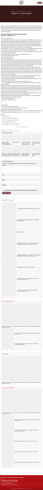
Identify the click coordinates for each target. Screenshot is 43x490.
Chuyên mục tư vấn (15, 11)
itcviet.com (30, 488)
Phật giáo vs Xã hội (24, 11)
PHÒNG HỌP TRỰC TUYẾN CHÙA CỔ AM (10, 118)
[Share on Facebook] (18, 127)
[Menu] (40, 3)
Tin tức (30, 11)
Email (3, 180)
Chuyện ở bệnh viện (5, 116)
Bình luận (4, 165)
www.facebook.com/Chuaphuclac (11, 484)
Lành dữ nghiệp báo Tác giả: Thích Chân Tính (10, 124)
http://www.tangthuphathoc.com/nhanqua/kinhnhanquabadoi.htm (15, 107)
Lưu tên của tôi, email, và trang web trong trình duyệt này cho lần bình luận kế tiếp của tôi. (20, 190)
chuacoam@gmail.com (13, 481)
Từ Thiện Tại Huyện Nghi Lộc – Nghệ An (9, 120)
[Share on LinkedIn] (26, 127)
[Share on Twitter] (20, 127)
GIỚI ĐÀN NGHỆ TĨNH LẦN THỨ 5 (8, 122)
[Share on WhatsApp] (16, 127)
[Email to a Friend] (22, 127)
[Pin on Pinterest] (24, 127)
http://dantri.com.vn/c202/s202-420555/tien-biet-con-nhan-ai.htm (27, 112)
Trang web (4, 185)
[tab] (4, 200)
